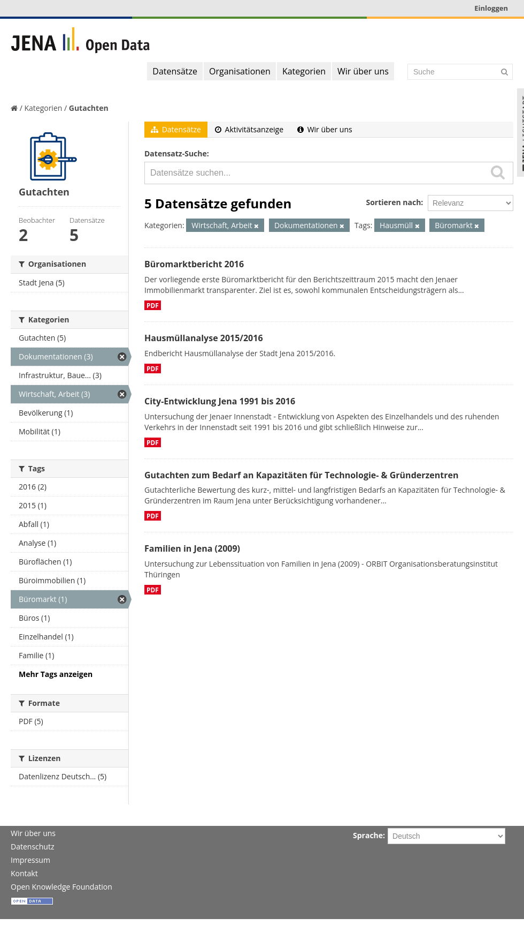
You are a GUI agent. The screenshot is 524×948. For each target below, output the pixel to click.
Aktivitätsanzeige (249, 129)
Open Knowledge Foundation (61, 887)
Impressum (30, 860)
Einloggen (491, 8)
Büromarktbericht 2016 (194, 264)
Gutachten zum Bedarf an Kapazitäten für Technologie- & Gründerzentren (301, 475)
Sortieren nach (393, 202)
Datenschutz (32, 846)
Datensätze (174, 71)
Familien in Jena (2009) (192, 548)
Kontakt (24, 873)
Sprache (368, 835)
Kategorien (304, 71)
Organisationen (240, 71)
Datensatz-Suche (175, 153)
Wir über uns (363, 71)
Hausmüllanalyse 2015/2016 (203, 338)
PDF (153, 305)
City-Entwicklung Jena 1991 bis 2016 (219, 401)
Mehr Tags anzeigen (56, 674)
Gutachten (89, 108)
